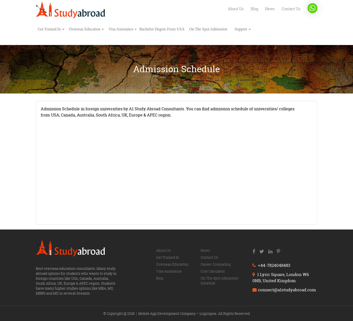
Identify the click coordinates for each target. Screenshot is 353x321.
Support (243, 29)
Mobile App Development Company (167, 313)
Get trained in (51, 29)
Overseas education (86, 29)
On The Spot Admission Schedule (219, 280)
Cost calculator (213, 271)
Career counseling (216, 264)
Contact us (291, 8)
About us (236, 8)
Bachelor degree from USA (162, 29)
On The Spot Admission (208, 29)
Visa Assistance (122, 29)
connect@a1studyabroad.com (284, 290)
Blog (254, 8)
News (270, 8)
